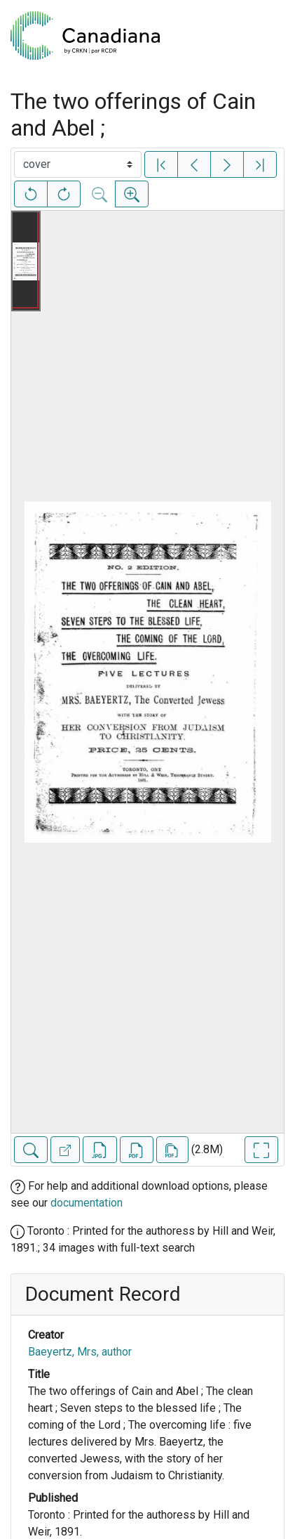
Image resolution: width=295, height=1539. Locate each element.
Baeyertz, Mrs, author (80, 1351)
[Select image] (78, 164)
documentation (86, 1202)
